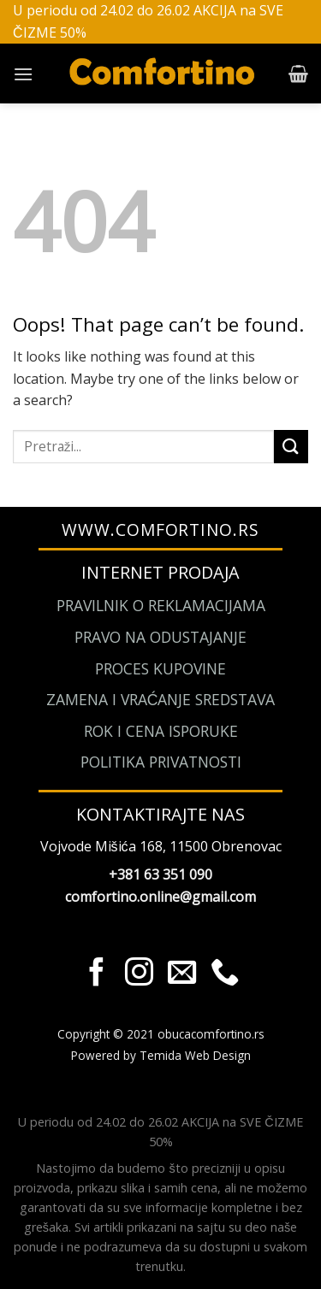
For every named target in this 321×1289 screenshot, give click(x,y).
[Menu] (23, 74)
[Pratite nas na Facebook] (96, 974)
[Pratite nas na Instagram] (139, 974)
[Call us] (225, 974)
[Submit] (291, 446)
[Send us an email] (182, 974)
